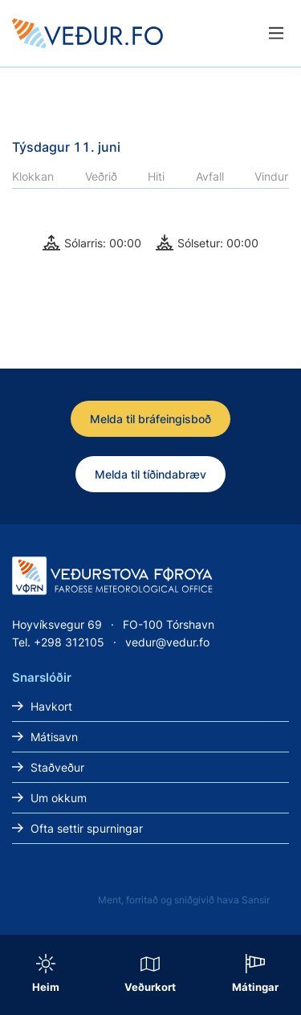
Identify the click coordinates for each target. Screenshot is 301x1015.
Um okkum (59, 798)
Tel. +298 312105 (58, 642)
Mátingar (255, 986)
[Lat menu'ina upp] (275, 33)
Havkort (51, 706)
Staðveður (57, 767)
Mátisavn (54, 737)
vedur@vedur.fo (167, 642)
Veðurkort (150, 986)
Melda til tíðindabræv (150, 474)
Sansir (256, 900)
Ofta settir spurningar (87, 828)
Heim (45, 986)
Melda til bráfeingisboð (150, 419)
